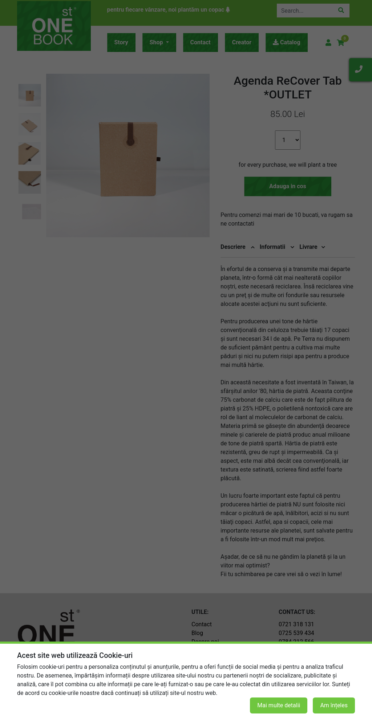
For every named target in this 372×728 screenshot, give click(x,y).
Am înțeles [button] (334, 705)
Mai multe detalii (278, 705)
